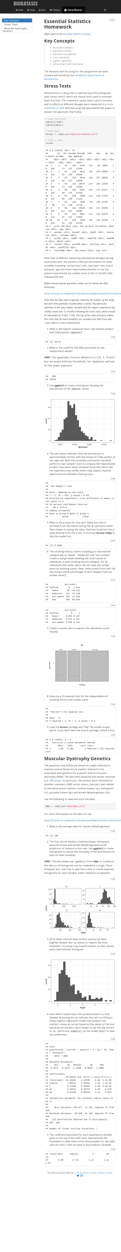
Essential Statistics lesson (76, 34)
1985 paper (55, 778)
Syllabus (55, 10)
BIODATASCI (26, 3)
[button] (105, 10)
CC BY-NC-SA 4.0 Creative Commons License (93, 1169)
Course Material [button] (73, 10)
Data (42, 10)
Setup (31, 10)
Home (19, 10)
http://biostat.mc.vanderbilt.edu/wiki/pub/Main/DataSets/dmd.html (82, 817)
